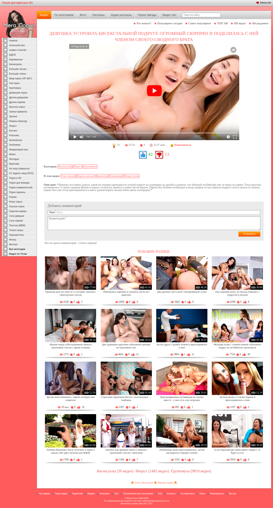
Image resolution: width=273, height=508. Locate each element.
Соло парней (16, 220)
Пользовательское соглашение (138, 493)
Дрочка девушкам (18, 97)
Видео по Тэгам (18, 254)
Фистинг (13, 244)
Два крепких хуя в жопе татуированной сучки (182, 291)
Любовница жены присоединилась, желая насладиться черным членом (181, 451)
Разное (13, 197)
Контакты (171, 493)
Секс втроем (68, 176)
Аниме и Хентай (17, 50)
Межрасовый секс (18, 149)
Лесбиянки (14, 145)
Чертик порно (165, 482)
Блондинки (116, 176)
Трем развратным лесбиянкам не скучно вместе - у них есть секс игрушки (182, 398)
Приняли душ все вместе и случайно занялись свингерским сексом (71, 293)
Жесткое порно (17, 107)
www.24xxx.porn (144, 482)
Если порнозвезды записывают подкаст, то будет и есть (237, 451)
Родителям (77, 493)
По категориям (63, 14)
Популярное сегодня (170, 23)
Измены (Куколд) (18, 121)
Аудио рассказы (121, 14)
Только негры (16, 230)
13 (167, 154)
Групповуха (15, 88)
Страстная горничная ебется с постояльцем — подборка (126, 398)
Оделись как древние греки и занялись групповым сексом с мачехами (126, 451)
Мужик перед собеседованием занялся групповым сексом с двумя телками (70, 346)
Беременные (16, 59)
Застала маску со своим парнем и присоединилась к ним (237, 398)
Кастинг (13, 130)
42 (150, 154)
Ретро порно (15, 201)
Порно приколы (17, 192)
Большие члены (17, 73)
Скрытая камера (18, 211)
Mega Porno (132, 498)
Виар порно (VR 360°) (20, 78)
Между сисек (131, 176)
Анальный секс (17, 45)
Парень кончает (86, 176)
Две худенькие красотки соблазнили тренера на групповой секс (126, 346)
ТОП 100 (222, 23)
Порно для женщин (19, 182)
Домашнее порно (18, 92)
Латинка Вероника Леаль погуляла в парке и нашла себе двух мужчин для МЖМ (70, 451)
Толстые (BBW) (17, 225)
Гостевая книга (187, 493)
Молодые (14, 159)
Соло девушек (16, 216)
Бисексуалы (15, 64)
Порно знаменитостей (20, 187)
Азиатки (13, 40)
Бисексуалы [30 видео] (115, 471)
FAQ (160, 493)
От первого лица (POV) (21, 173)
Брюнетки (102, 176)
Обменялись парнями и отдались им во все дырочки (126, 293)
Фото (83, 14)
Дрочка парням (17, 102)
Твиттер (232, 493)
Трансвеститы (16, 235)
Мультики (14, 164)
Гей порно (14, 83)
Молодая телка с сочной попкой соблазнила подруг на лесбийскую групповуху (237, 346)
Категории (104, 493)
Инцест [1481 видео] (152, 471)
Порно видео (61, 493)
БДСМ (12, 54)
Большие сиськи (17, 69)
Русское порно (16, 206)
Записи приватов (18, 111)
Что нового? (144, 23)
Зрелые (13, 116)
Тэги (116, 493)
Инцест (13, 126)
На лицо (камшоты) (19, 168)
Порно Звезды (147, 14)
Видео (44, 14)
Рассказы (99, 14)
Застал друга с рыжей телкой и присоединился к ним (181, 346)
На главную (44, 493)
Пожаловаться (217, 493)
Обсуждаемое (260, 23)
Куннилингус (15, 140)
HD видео (240, 23)
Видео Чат (169, 14)
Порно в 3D (15, 178)
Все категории (17, 249)
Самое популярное (199, 23)
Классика (14, 135)
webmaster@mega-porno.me (155, 501)
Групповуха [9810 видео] (191, 471)
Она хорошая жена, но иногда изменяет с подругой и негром (237, 293)
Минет (12, 154)
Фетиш (12, 239)
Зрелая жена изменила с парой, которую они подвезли (70, 398)
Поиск (202, 493)
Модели (91, 493)
